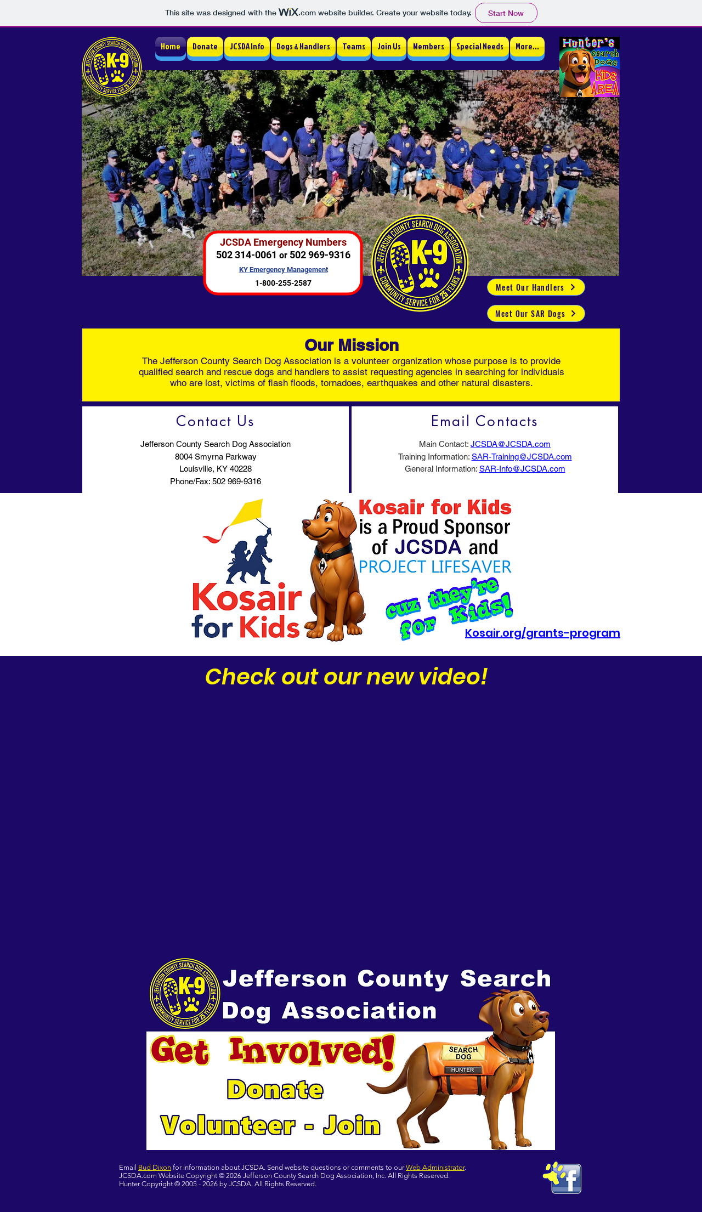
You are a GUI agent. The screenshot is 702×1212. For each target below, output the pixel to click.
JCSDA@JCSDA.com (511, 444)
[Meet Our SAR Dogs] (536, 313)
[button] (247, 46)
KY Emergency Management (283, 269)
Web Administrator (435, 1167)
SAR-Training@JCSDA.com (522, 456)
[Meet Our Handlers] (536, 287)
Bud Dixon (154, 1167)
